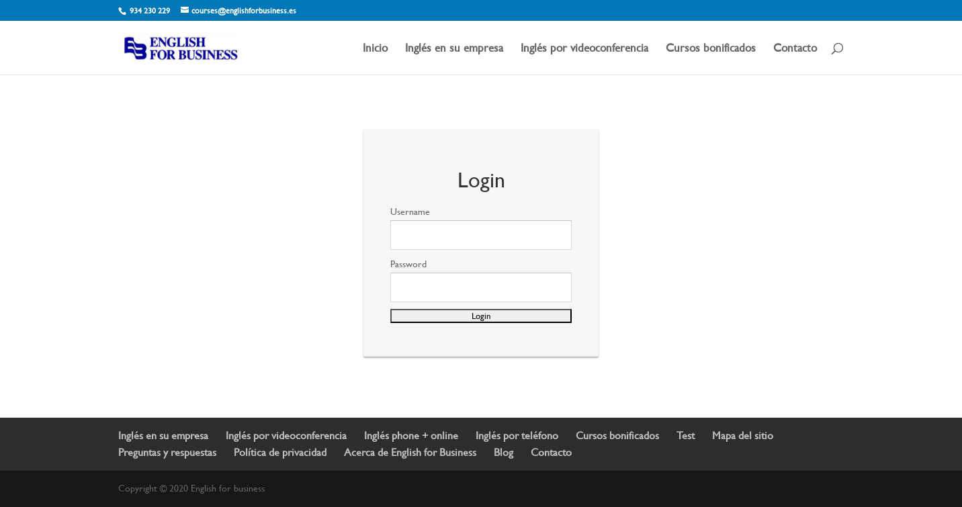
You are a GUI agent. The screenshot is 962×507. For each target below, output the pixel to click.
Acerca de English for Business (410, 452)
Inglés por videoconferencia (584, 48)
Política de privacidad (280, 452)
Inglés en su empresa (454, 48)
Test (685, 435)
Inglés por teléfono (517, 435)
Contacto (795, 48)
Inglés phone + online (411, 435)
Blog (503, 452)
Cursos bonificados (711, 48)
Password (408, 264)
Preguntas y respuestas (167, 452)
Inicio (375, 48)
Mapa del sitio (742, 435)
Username (410, 211)
